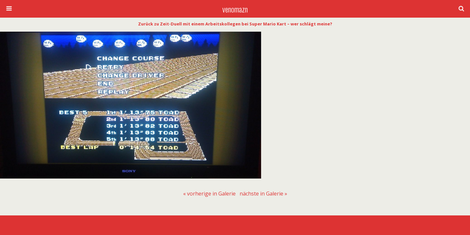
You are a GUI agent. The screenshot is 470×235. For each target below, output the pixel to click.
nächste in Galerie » (263, 193)
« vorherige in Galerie (209, 193)
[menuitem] (209, 193)
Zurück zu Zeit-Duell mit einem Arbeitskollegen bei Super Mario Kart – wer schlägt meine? (235, 24)
